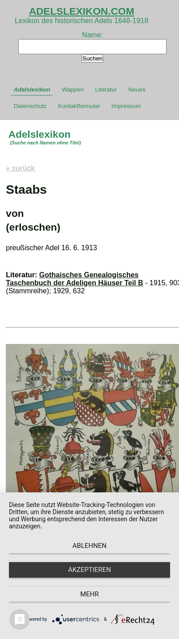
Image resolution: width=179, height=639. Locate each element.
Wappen (73, 89)
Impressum (126, 106)
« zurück (20, 168)
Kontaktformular (79, 106)
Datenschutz (30, 106)
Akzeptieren (89, 570)
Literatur (106, 89)
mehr (89, 594)
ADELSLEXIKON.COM (81, 11)
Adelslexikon (32, 89)
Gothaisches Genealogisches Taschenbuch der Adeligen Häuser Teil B (74, 279)
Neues (137, 89)
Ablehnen (89, 546)
